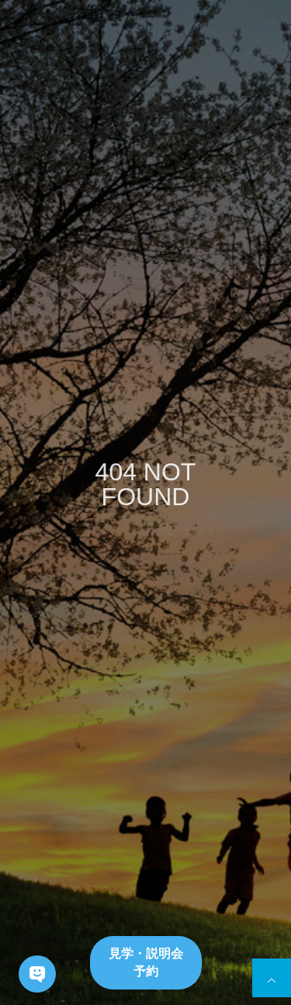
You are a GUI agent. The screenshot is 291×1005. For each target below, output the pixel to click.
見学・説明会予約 (146, 962)
